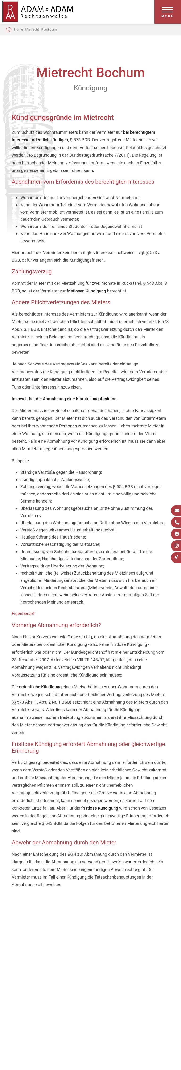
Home (18, 29)
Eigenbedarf (23, 613)
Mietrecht (32, 29)
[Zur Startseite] (37, 20)
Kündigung (49, 29)
